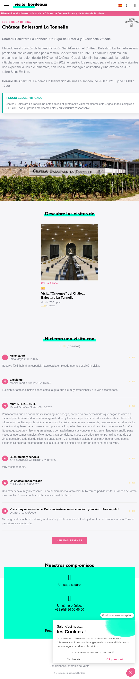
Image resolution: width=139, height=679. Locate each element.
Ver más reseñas (69, 540)
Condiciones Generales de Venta (69, 665)
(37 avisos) (73, 346)
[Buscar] (126, 5)
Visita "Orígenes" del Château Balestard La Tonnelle (63, 295)
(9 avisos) (51, 306)
